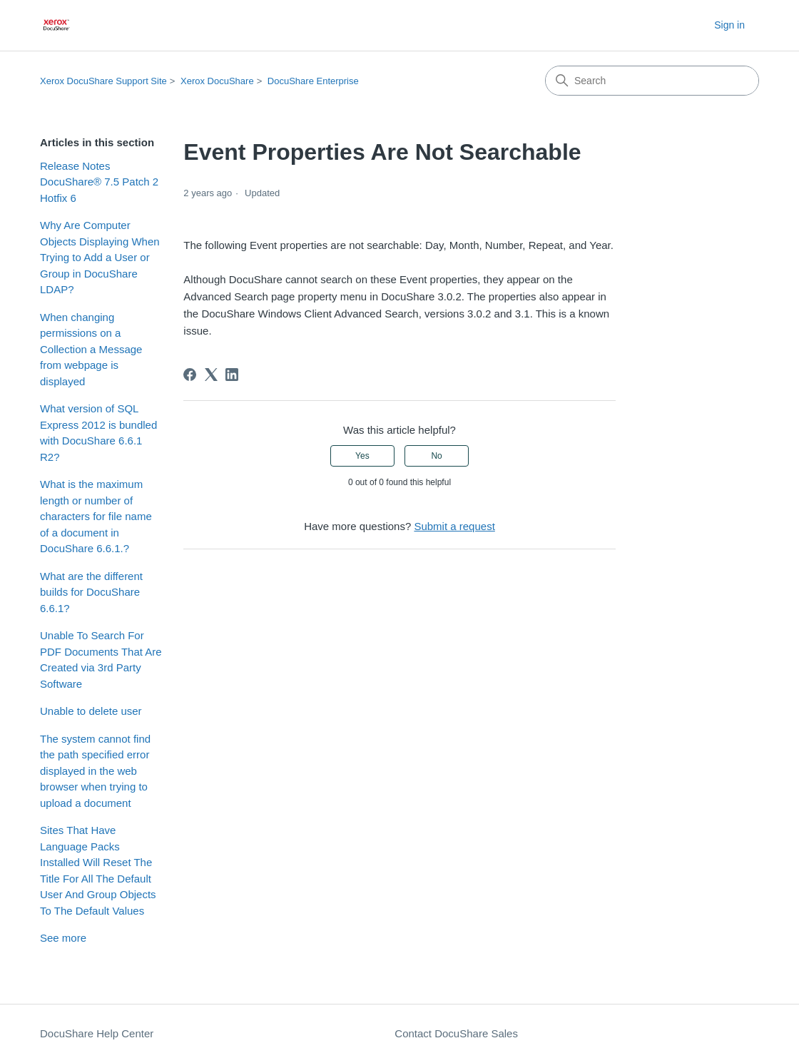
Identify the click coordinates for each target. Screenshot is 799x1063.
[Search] (652, 80)
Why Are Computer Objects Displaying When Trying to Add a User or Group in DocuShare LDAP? (100, 257)
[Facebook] (189, 374)
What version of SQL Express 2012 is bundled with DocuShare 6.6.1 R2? (98, 432)
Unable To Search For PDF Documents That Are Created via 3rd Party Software (101, 659)
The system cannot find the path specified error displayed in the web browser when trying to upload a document (95, 771)
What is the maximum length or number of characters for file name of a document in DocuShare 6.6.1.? (96, 516)
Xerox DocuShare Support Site (103, 81)
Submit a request (454, 526)
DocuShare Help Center (96, 1033)
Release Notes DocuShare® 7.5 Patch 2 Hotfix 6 (99, 182)
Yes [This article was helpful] (362, 456)
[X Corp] (211, 374)
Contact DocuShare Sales (456, 1033)
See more (63, 938)
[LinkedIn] (231, 374)
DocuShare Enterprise (313, 81)
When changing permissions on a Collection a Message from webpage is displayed (91, 349)
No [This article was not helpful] (436, 456)
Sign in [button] (729, 25)
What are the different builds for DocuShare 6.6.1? (91, 592)
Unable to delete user (91, 711)
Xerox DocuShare (217, 81)
